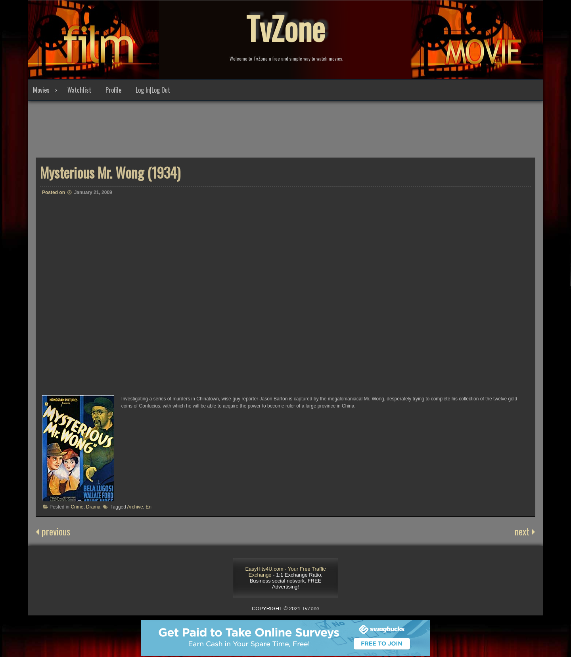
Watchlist (79, 90)
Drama (93, 507)
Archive (135, 507)
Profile (113, 90)
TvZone (285, 27)
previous (53, 531)
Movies (41, 90)
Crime (77, 507)
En (148, 507)
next (525, 531)
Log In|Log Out (153, 90)
